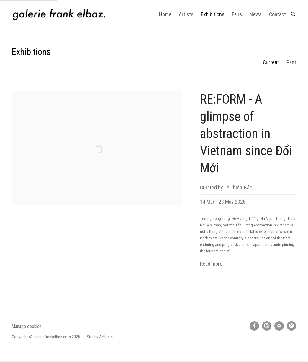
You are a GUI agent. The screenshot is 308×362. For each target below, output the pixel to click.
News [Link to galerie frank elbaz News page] (256, 14)
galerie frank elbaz (59, 14)
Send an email (291, 326)
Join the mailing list (279, 326)
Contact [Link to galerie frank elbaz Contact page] (277, 14)
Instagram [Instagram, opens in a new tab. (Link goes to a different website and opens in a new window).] (266, 326)
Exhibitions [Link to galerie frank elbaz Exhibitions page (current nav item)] (213, 14)
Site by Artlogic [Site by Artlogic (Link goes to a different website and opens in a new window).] (100, 337)
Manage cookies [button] (27, 326)
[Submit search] (293, 13)
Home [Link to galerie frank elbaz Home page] (165, 14)
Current (271, 62)
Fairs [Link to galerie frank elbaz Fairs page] (237, 14)
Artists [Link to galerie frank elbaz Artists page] (186, 14)
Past (291, 62)
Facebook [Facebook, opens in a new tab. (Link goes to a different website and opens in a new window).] (254, 326)
